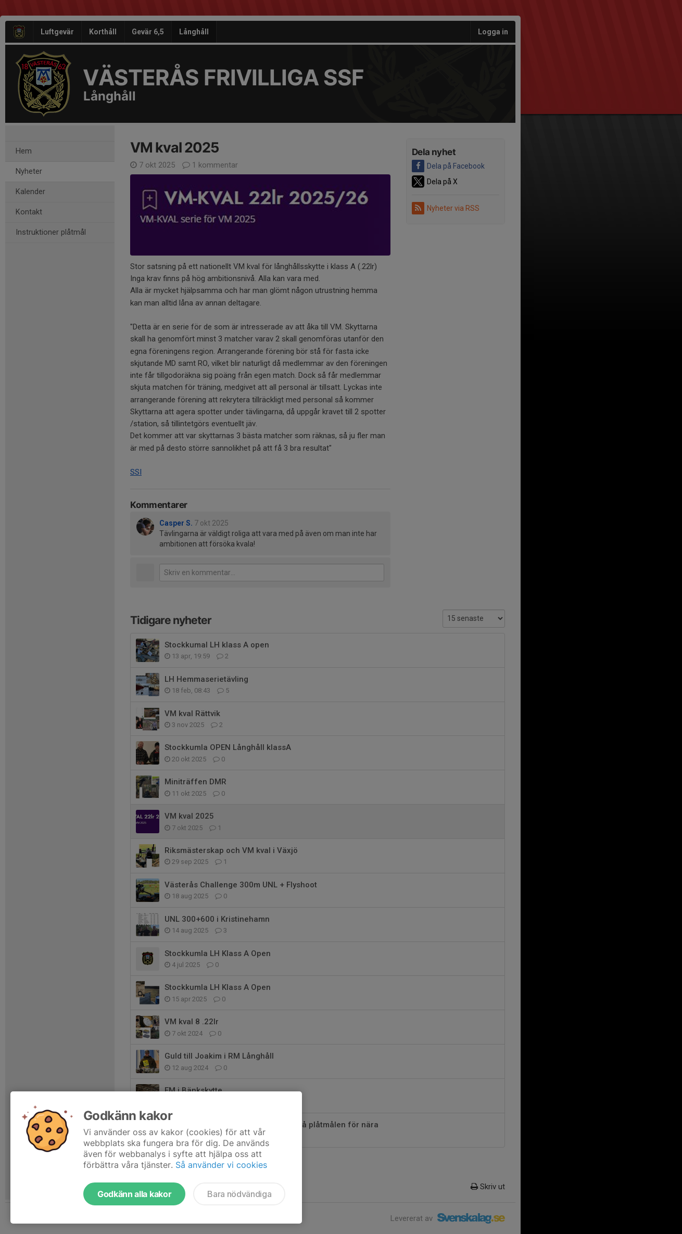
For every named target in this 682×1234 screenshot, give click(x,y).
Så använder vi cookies (221, 1165)
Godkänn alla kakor (134, 1194)
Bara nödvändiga (239, 1194)
